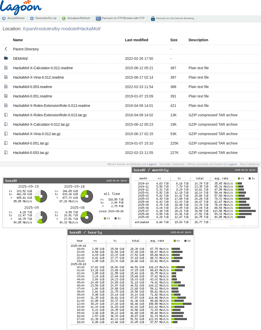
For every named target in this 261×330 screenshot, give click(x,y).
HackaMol (88, 28)
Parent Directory (26, 49)
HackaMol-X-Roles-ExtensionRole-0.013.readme (51, 106)
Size (173, 40)
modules (45, 28)
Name (18, 40)
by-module (66, 28)
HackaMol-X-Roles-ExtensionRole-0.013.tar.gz (50, 115)
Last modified (136, 40)
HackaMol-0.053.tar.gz (31, 153)
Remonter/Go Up (45, 18)
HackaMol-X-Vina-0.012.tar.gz (37, 134)
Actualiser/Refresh (78, 18)
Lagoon (152, 164)
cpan (29, 28)
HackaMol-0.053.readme (32, 87)
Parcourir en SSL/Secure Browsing (174, 18)
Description (198, 40)
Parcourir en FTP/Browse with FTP (123, 18)
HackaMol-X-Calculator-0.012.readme (43, 68)
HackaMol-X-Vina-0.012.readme (38, 77)
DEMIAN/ (20, 58)
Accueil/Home (15, 18)
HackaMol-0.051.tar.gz (31, 143)
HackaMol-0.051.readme (32, 96)
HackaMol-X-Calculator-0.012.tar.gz (41, 124)
